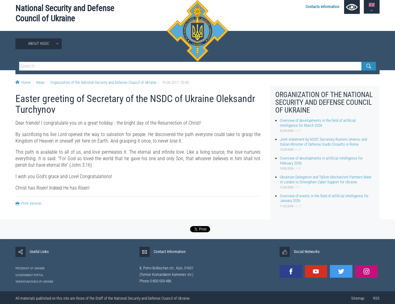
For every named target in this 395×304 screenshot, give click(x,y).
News (40, 82)
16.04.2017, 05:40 (175, 82)
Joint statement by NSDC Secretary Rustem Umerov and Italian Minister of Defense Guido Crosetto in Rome (323, 141)
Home (23, 82)
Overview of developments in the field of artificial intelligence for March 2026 (318, 122)
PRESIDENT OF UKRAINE (30, 268)
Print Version (28, 203)
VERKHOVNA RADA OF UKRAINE (34, 282)
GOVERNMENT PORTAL (29, 275)
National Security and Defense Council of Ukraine (64, 13)
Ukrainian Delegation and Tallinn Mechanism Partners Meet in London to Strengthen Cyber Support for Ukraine (326, 179)
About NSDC (38, 43)
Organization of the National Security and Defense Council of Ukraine (103, 82)
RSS (376, 298)
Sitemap (357, 298)
